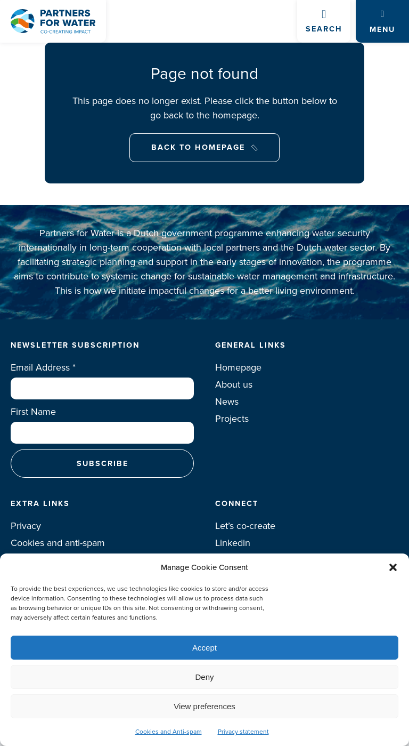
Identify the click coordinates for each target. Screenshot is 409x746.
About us (233, 384)
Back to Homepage (198, 147)
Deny (204, 676)
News (227, 401)
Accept (204, 647)
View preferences (204, 706)
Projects (232, 419)
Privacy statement (243, 731)
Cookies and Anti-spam (168, 731)
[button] (393, 567)
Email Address (43, 367)
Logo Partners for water (53, 21)
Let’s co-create (245, 526)
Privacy (26, 526)
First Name (33, 412)
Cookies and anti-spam (58, 543)
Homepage (238, 367)
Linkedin (232, 543)
